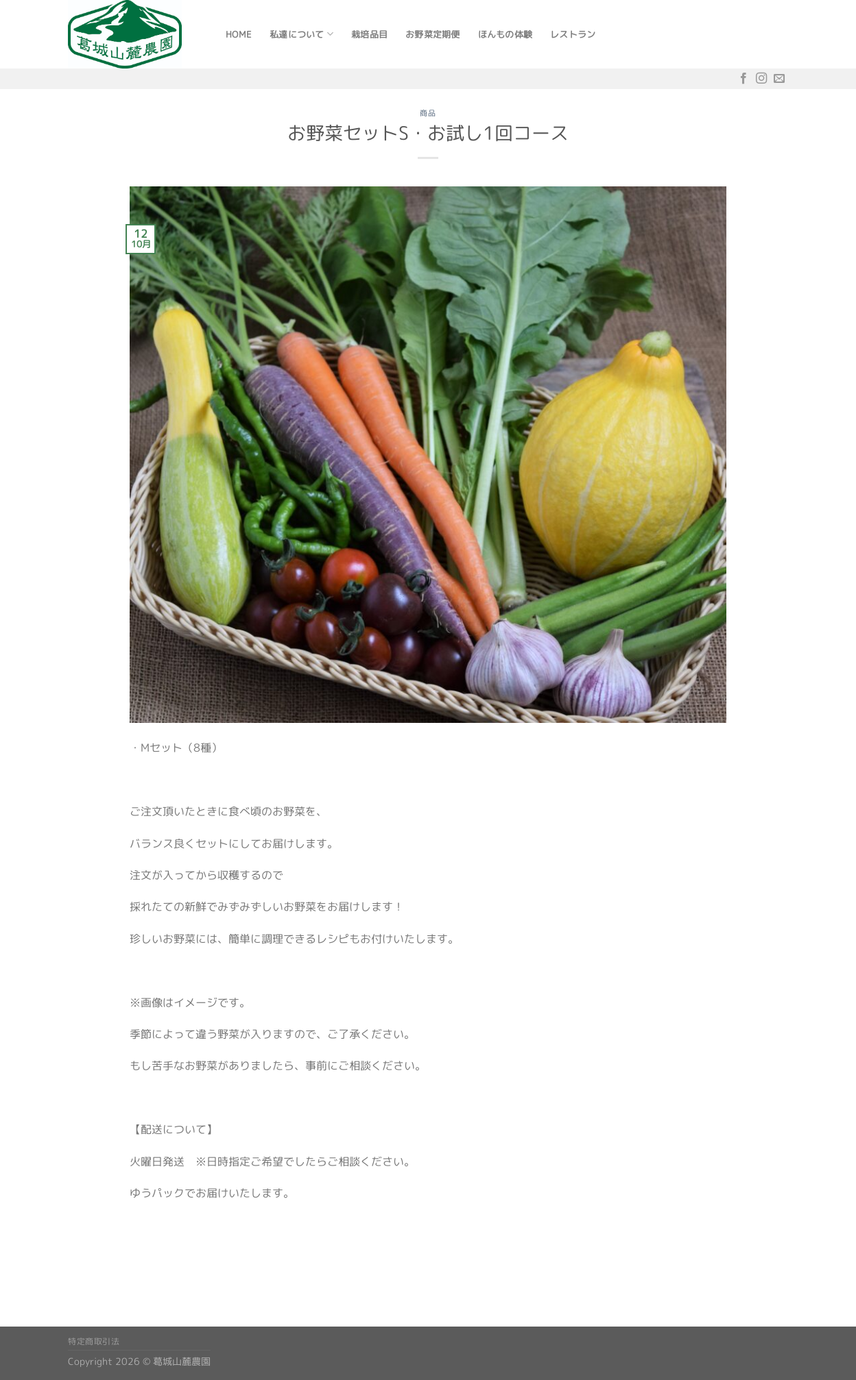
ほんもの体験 (505, 34)
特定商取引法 (94, 1341)
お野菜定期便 (432, 34)
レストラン (572, 34)
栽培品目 (369, 34)
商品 (428, 113)
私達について (301, 33)
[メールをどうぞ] (779, 78)
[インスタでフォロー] (761, 78)
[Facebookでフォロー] (743, 78)
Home (239, 34)
